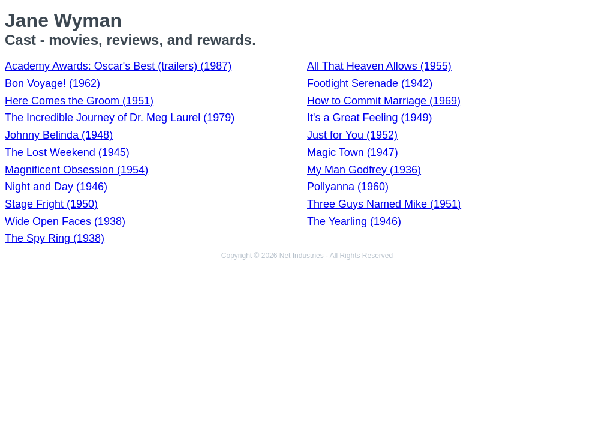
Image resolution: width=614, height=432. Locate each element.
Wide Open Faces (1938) (65, 221)
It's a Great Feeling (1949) (369, 118)
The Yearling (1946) (354, 221)
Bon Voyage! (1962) (52, 83)
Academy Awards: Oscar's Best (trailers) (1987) (118, 66)
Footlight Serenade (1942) (369, 83)
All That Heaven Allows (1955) (379, 66)
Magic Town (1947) (352, 152)
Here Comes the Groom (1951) (79, 101)
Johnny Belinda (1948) (59, 135)
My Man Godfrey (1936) (364, 170)
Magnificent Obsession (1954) (76, 170)
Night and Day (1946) (56, 187)
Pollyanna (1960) (348, 187)
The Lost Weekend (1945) (67, 152)
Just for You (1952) (352, 135)
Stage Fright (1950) (51, 204)
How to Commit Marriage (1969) (383, 101)
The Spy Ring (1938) (54, 238)
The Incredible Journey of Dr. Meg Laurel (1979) (119, 118)
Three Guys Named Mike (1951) (384, 204)
